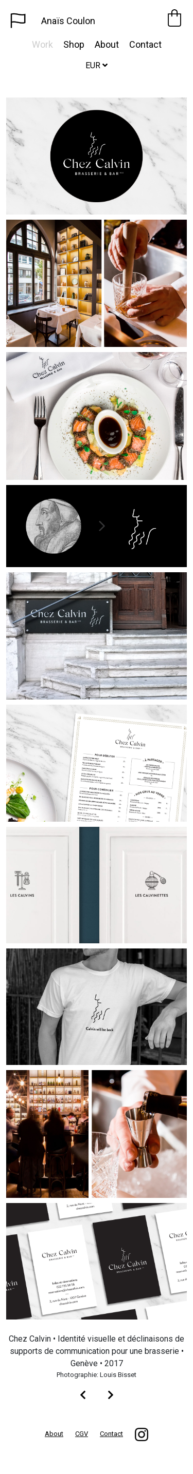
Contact (145, 44)
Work (42, 44)
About (107, 44)
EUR (96, 65)
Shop (73, 44)
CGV (81, 1434)
